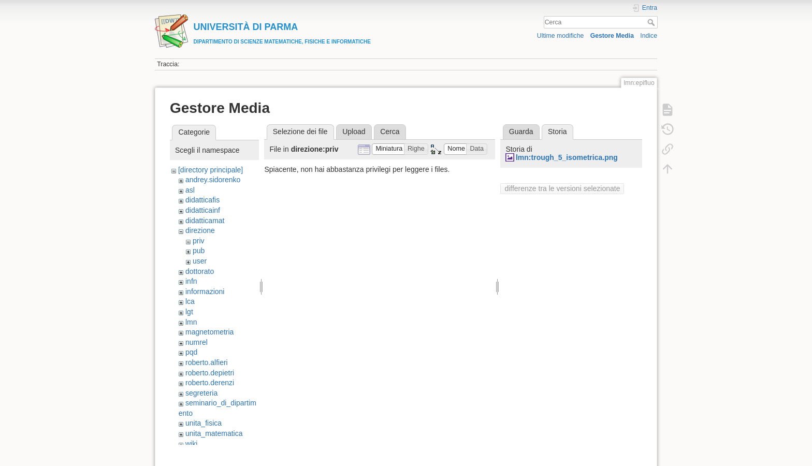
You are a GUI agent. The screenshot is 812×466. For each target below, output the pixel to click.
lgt (189, 312)
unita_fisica (203, 423)
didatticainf (202, 210)
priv (199, 241)
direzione (200, 230)
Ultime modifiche (560, 35)
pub (199, 250)
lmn (191, 322)
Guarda (521, 131)
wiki (191, 444)
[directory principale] (210, 170)
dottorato (199, 271)
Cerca (652, 22)
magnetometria (209, 332)
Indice (648, 35)
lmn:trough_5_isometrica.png (567, 157)
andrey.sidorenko (212, 180)
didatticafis (202, 200)
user (200, 261)
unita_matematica (214, 433)
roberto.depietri (209, 373)
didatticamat (204, 220)
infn (191, 281)
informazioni (204, 291)
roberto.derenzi (209, 382)
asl (190, 190)
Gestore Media (612, 35)
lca (190, 301)
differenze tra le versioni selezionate (562, 188)
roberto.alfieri (206, 362)
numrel (196, 342)
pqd (191, 352)
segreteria (201, 393)
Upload (353, 131)
